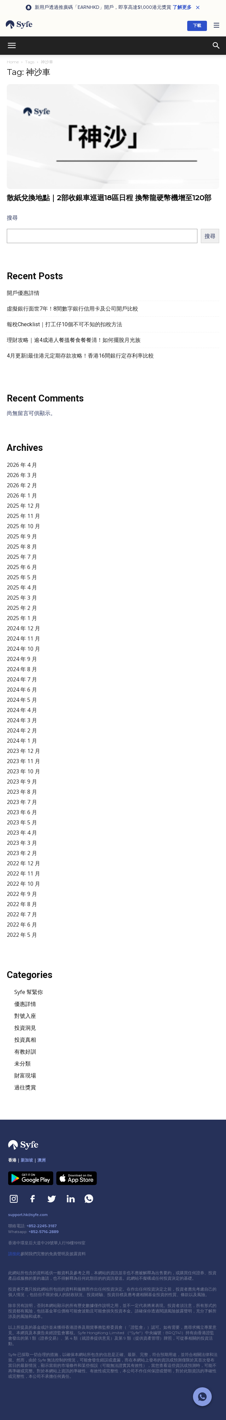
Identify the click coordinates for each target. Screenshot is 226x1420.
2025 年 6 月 (22, 567)
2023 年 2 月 (22, 853)
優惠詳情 (25, 1004)
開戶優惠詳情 (23, 293)
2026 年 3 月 (22, 475)
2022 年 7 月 (22, 914)
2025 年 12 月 (23, 505)
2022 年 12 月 (23, 863)
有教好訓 (25, 1051)
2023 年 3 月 (22, 843)
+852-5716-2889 (44, 1231)
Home (13, 61)
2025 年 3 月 (22, 597)
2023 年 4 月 (22, 832)
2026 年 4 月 (22, 465)
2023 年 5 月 (22, 822)
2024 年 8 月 (22, 669)
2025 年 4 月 (22, 587)
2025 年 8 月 (22, 546)
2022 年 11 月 (23, 873)
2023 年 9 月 (22, 781)
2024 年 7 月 (22, 679)
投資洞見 (25, 1027)
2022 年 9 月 (22, 894)
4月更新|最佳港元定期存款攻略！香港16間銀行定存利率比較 (80, 355)
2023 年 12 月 (23, 751)
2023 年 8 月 (22, 791)
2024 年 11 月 (23, 638)
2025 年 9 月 (22, 536)
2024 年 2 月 (22, 730)
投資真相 (25, 1039)
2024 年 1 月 (22, 740)
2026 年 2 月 (22, 485)
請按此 (14, 1253)
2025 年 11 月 (23, 516)
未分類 (22, 1063)
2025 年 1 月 (22, 618)
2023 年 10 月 (23, 771)
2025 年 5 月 (22, 577)
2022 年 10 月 (23, 883)
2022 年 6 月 (22, 924)
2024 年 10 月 (23, 648)
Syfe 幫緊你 (28, 992)
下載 (197, 25)
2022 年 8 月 (22, 904)
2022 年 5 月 (22, 934)
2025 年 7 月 (22, 557)
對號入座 (25, 1016)
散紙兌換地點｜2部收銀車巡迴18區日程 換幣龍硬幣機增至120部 (109, 197)
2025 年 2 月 (22, 608)
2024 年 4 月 (22, 710)
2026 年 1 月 (22, 495)
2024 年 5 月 (22, 700)
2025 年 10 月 (23, 526)
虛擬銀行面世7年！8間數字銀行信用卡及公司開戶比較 (72, 308)
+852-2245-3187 (41, 1226)
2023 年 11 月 (23, 761)
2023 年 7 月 (22, 802)
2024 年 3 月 (22, 720)
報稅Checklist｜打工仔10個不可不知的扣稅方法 (64, 324)
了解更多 (182, 7)
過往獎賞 (25, 1087)
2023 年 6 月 (22, 812)
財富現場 (25, 1075)
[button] (216, 26)
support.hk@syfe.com (28, 1214)
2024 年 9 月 (22, 659)
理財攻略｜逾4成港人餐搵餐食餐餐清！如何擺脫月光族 (74, 340)
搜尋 (12, 217)
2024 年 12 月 (23, 628)
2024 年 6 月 (22, 689)
